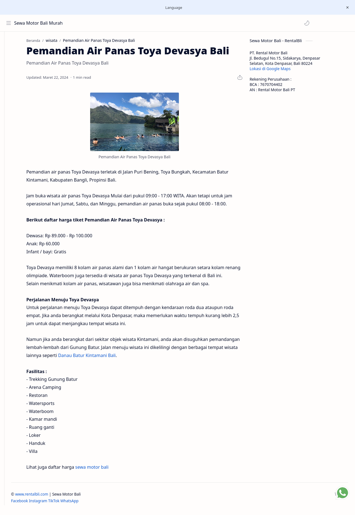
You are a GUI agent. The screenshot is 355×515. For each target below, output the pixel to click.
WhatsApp (86, 503)
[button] (77, 23)
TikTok (70, 503)
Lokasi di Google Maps (278, 70)
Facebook (36, 503)
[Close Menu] (346, 7)
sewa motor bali (100, 469)
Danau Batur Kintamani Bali (95, 358)
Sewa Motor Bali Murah (39, 23)
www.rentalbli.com (48, 496)
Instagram (54, 503)
